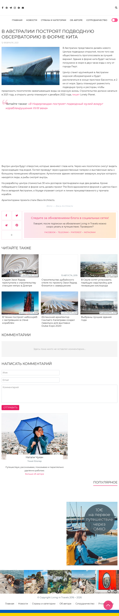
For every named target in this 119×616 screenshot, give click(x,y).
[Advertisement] (59, 139)
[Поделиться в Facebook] (6, 215)
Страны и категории (53, 20)
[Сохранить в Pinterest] (17, 225)
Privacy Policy (106, 603)
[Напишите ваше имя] (31, 372)
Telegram (63, 232)
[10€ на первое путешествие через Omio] (91, 533)
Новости (31, 20)
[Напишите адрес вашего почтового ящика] (31, 380)
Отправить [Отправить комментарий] (10, 407)
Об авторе (76, 20)
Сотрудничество (96, 20)
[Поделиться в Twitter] (17, 215)
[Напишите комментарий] (59, 394)
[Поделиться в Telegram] (6, 225)
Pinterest (76, 232)
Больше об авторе (34, 474)
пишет (76, 94)
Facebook (50, 232)
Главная (17, 20)
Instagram (89, 232)
